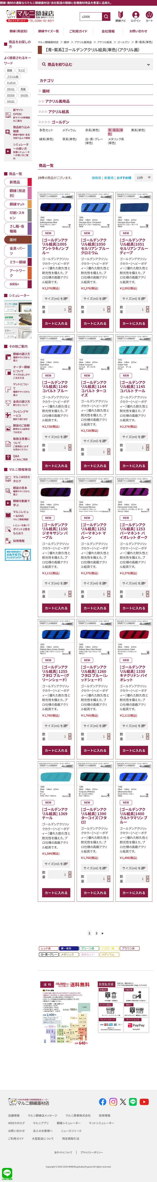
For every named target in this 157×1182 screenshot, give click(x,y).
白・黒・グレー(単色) (94, 145)
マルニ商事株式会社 (78, 1115)
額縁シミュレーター (69, 1123)
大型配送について (43, 1138)
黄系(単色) (138, 135)
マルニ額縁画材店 (49, 42)
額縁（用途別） (18, 31)
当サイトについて (63, 1152)
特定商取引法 (70, 1138)
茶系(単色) (69, 143)
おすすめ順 (124, 182)
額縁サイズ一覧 (48, 31)
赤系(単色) (92, 135)
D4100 (24, 95)
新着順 (108, 182)
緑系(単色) (46, 143)
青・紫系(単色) (115, 137)
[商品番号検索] (106, 16)
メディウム (69, 135)
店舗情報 (14, 1115)
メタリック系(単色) (116, 145)
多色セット (46, 135)
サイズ (21, 70)
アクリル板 (12, 76)
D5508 (11, 95)
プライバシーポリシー (92, 1152)
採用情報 (104, 1115)
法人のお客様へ (43, 1131)
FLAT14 (11, 82)
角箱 (23, 89)
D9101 (11, 89)
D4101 (11, 101)
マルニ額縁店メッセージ (42, 1115)
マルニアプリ (41, 1123)
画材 (68, 42)
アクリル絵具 (108, 42)
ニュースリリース (71, 1131)
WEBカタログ (16, 1123)
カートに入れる (56, 327)
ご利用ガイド (78, 31)
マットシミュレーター (101, 1123)
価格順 (96, 182)
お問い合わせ (138, 31)
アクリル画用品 (85, 42)
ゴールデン (128, 42)
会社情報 (108, 31)
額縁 (9, 70)
